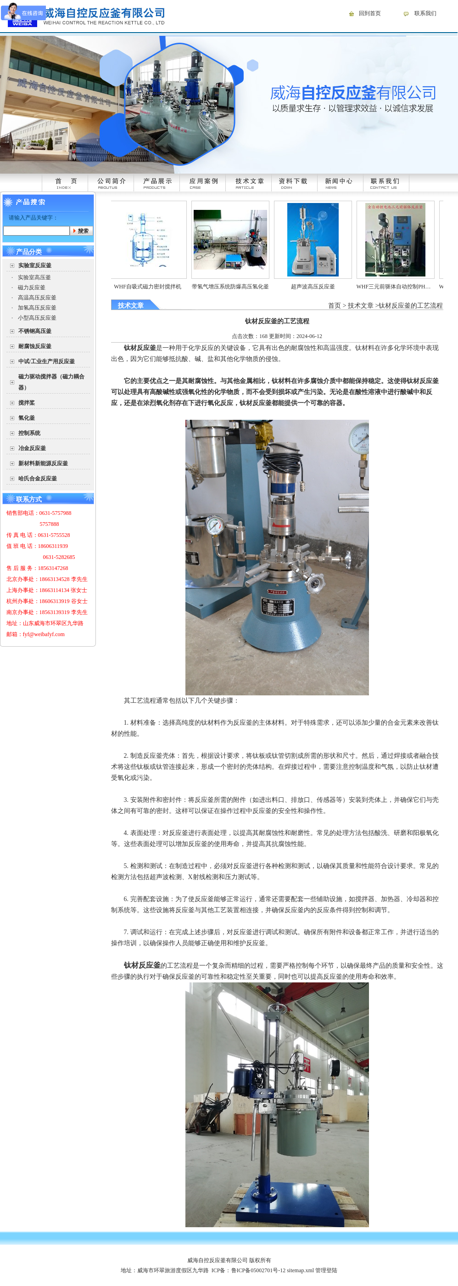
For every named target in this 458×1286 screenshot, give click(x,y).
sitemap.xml (300, 1270)
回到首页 (370, 13)
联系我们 (425, 13)
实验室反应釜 (34, 265)
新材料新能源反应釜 (43, 463)
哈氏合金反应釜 (37, 478)
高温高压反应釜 (37, 297)
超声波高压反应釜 (322, 286)
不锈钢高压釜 (34, 331)
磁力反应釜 (31, 287)
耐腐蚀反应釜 (34, 346)
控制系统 (29, 433)
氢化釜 (26, 418)
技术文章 (361, 305)
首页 (334, 305)
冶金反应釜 (32, 448)
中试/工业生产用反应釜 (46, 361)
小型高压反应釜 (37, 318)
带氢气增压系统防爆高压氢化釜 (239, 286)
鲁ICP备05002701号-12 (258, 1270)
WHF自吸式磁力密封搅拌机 (156, 286)
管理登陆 (326, 1270)
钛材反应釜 (256, 403)
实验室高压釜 (34, 277)
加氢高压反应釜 (37, 308)
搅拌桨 (26, 403)
